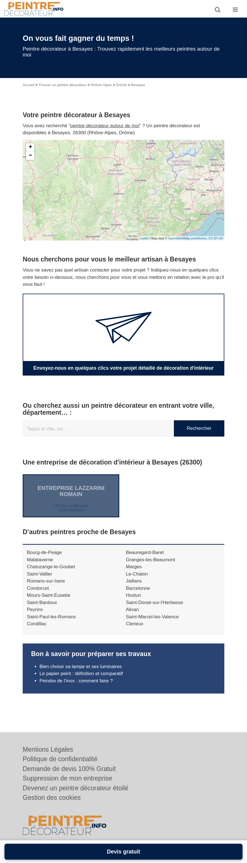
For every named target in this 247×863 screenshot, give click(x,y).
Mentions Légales (48, 749)
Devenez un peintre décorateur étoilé (75, 788)
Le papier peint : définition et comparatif (81, 673)
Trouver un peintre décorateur (63, 85)
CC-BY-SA (215, 238)
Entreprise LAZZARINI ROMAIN (71, 491)
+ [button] (30, 147)
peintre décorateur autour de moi (104, 125)
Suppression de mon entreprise (67, 778)
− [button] (30, 156)
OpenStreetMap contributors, (188, 238)
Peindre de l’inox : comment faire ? (76, 680)
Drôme (121, 85)
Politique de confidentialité (60, 759)
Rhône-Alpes (101, 85)
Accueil (28, 85)
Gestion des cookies (52, 797)
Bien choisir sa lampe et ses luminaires (80, 666)
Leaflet (144, 238)
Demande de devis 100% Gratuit (69, 768)
